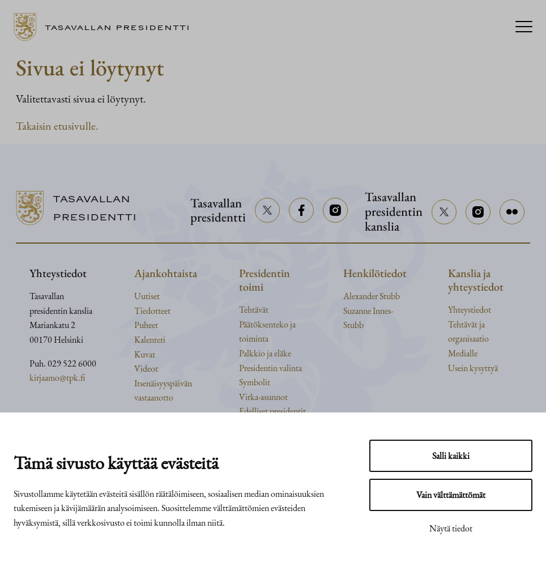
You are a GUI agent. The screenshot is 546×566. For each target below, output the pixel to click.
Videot (146, 369)
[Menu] (523, 27)
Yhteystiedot (469, 310)
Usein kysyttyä (473, 368)
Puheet (146, 325)
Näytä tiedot (450, 528)
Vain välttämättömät (450, 495)
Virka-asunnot (263, 397)
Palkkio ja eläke (265, 353)
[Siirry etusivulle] (106, 27)
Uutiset (147, 296)
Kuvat (144, 354)
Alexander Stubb (371, 296)
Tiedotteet (152, 311)
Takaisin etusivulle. (57, 125)
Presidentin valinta (270, 368)
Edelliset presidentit (272, 411)
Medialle (462, 353)
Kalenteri (149, 340)
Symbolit (254, 382)
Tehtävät (253, 310)
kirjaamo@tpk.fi (57, 378)
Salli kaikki (451, 456)
